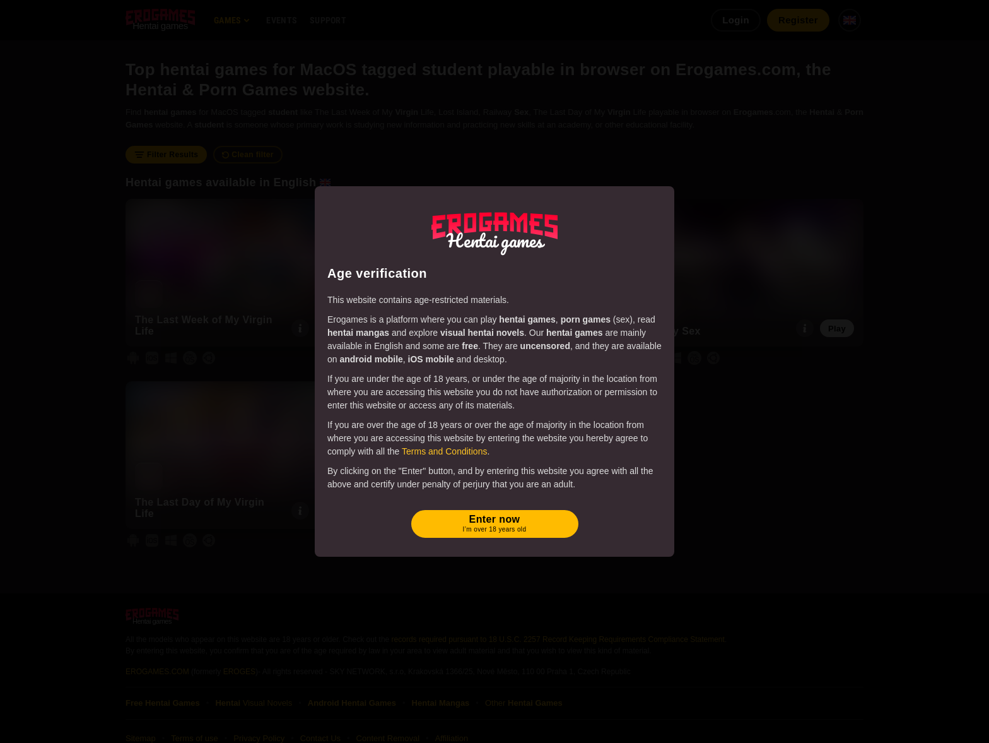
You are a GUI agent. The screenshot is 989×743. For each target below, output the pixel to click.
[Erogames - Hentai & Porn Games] (494, 231)
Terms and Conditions (444, 451)
